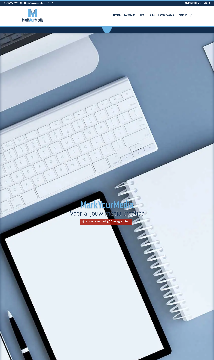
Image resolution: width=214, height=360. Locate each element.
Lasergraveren (166, 15)
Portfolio (182, 15)
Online (151, 15)
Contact (207, 3)
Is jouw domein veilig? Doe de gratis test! (107, 221)
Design (117, 15)
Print (141, 15)
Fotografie (129, 15)
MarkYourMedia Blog (193, 3)
